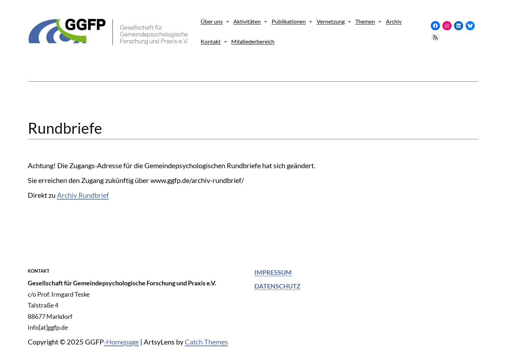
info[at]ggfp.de (48, 327)
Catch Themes (206, 341)
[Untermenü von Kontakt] (225, 41)
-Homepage (121, 341)
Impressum (273, 272)
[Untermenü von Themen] (380, 21)
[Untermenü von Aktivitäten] (265, 21)
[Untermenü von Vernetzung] (349, 21)
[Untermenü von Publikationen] (310, 21)
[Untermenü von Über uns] (227, 21)
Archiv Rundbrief (83, 195)
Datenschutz (277, 286)
